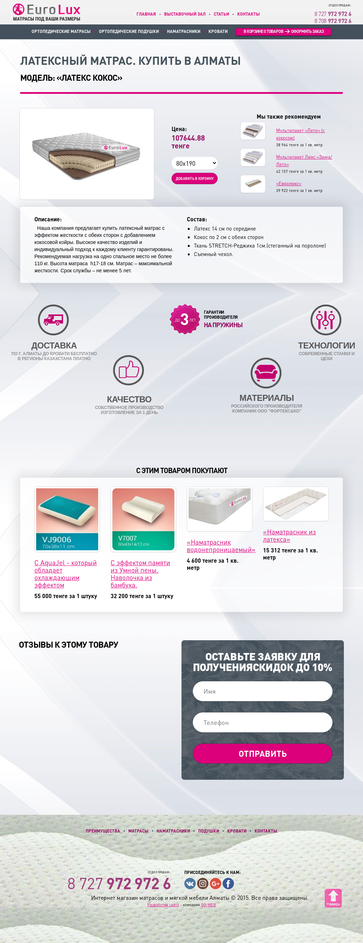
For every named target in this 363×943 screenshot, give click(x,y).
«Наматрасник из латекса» (289, 535)
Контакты (248, 14)
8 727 (333, 13)
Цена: (179, 128)
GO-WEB (208, 904)
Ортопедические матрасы (61, 31)
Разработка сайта (163, 904)
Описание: (48, 219)
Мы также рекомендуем (289, 116)
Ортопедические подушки (129, 31)
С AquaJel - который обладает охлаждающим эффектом (65, 573)
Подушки (208, 831)
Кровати (218, 31)
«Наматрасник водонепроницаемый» (221, 546)
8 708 (333, 20)
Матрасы (138, 831)
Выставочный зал (185, 14)
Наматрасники (183, 31)
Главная (146, 14)
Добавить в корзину (195, 178)
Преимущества (103, 831)
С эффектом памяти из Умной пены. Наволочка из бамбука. (140, 573)
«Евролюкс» (288, 183)
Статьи (221, 14)
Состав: (197, 219)
